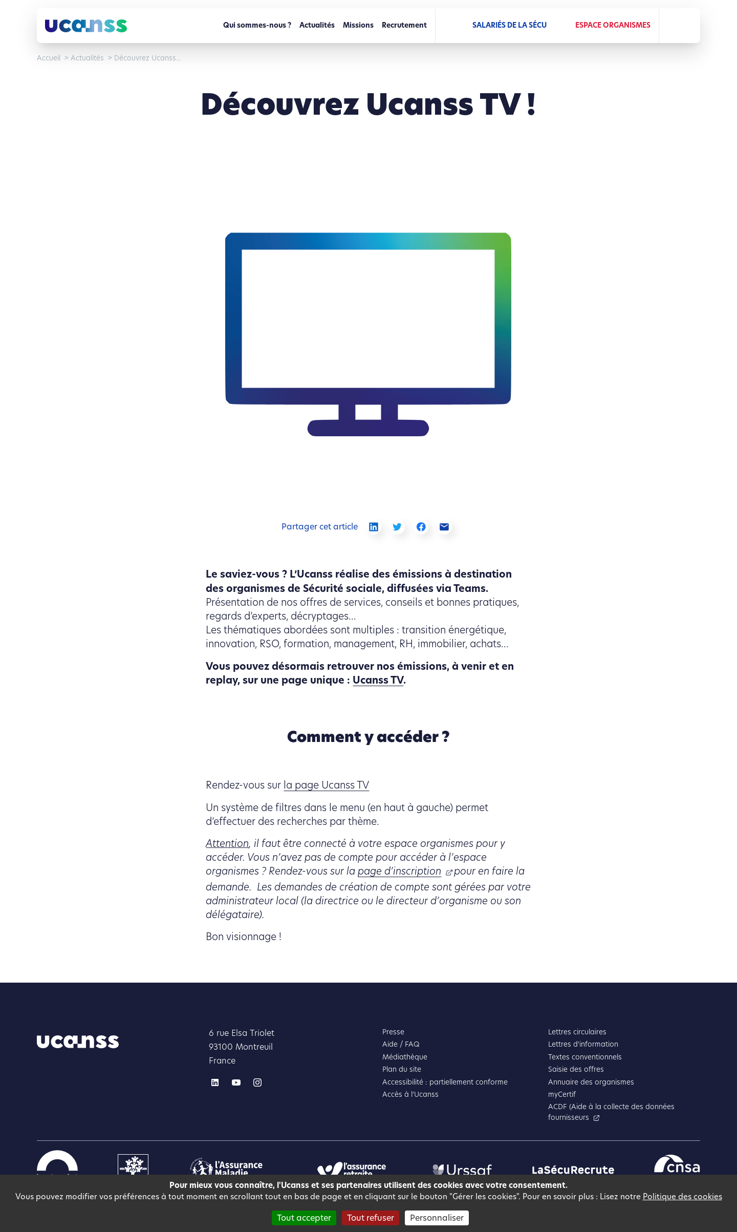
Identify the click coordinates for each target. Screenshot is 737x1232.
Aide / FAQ (401, 1044)
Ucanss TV (378, 680)
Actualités (317, 25)
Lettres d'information (583, 1044)
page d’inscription (399, 871)
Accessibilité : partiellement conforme (445, 1082)
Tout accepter (304, 1218)
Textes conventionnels (585, 1057)
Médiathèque (404, 1057)
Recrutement (404, 25)
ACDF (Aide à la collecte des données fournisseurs (611, 1112)
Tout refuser (370, 1218)
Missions (358, 25)
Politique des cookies (682, 1196)
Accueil (48, 58)
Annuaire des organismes (591, 1082)
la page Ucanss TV (326, 785)
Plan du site (401, 1069)
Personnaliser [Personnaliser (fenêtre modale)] (437, 1218)
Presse (393, 1032)
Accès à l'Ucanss (410, 1094)
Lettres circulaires (577, 1032)
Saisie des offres (576, 1069)
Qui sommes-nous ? (257, 25)
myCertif (562, 1094)
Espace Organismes (613, 25)
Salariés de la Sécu (509, 25)
